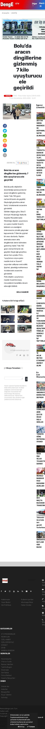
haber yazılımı (5, 719)
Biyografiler (5, 692)
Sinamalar (5, 670)
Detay (21, 727)
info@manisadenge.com (19, 350)
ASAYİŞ (14, 13)
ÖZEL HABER (6, 640)
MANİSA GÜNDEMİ (7, 651)
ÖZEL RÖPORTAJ (7, 642)
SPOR (3, 648)
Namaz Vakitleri (7, 664)
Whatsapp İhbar (27, 602)
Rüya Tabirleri (6, 695)
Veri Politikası (6, 605)
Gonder (26, 379)
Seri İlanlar (5, 673)
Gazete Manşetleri (8, 678)
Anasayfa (5, 13)
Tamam (31, 727)
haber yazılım (5, 724)
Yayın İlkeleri (5, 602)
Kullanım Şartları (27, 600)
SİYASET (4, 645)
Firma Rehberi (6, 675)
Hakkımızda (5, 600)
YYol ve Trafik (6, 662)
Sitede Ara (5, 687)
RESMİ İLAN (5, 637)
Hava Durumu (6, 659)
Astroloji (4, 698)
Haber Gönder (26, 605)
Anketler (4, 689)
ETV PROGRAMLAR (22, 5)
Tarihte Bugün (6, 667)
